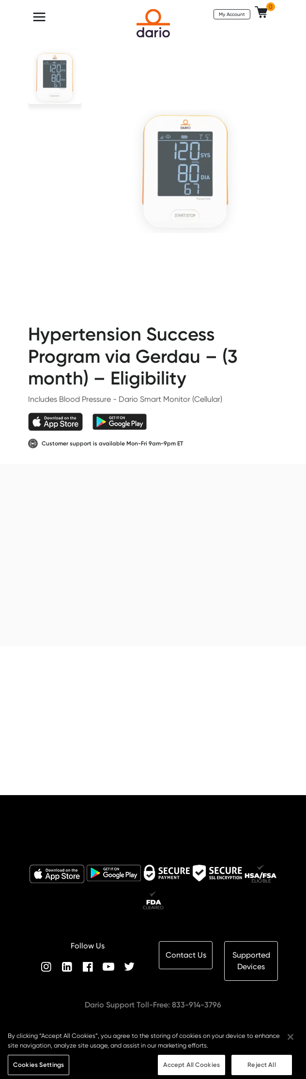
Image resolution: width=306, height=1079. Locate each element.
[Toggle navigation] (39, 17)
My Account (232, 14)
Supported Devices (251, 960)
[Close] (290, 1043)
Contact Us (186, 955)
